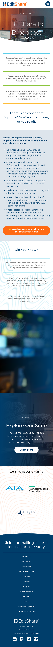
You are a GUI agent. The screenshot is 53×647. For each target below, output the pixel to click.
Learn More (26, 449)
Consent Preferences (26, 630)
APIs (26, 601)
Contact (26, 576)
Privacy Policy (26, 591)
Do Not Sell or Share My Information (26, 633)
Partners (26, 596)
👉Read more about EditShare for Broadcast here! (26, 230)
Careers (26, 581)
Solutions (26, 561)
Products (26, 556)
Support (26, 586)
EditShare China (26, 571)
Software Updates (26, 606)
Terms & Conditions (26, 611)
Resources (26, 566)
